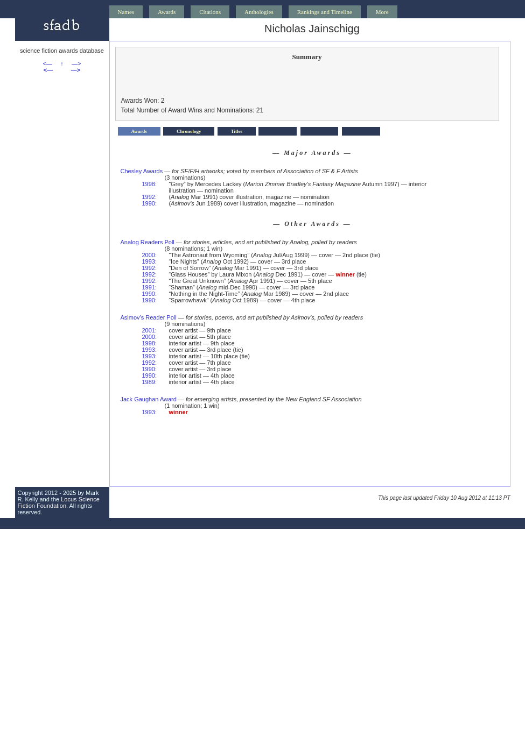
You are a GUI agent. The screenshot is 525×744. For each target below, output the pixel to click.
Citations (210, 12)
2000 (148, 255)
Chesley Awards (142, 171)
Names (126, 12)
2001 (148, 330)
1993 (148, 261)
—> (76, 63)
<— (47, 63)
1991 (148, 287)
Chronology (189, 131)
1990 (148, 203)
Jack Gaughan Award (149, 399)
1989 (148, 382)
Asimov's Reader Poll (149, 317)
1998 (148, 184)
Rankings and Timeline (324, 12)
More (382, 12)
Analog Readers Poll (147, 242)
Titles (236, 131)
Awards (167, 12)
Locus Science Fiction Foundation (59, 502)
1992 (148, 197)
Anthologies (259, 12)
